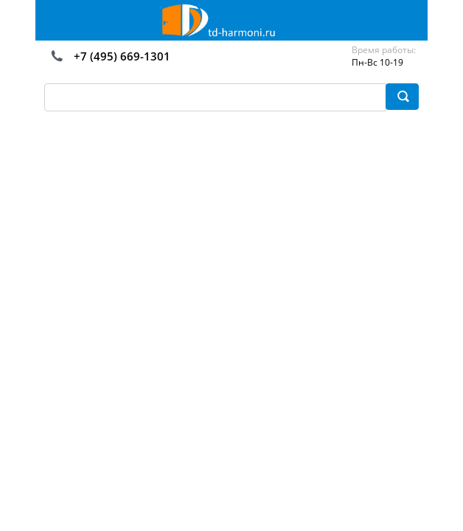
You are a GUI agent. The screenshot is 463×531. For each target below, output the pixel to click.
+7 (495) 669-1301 (122, 56)
